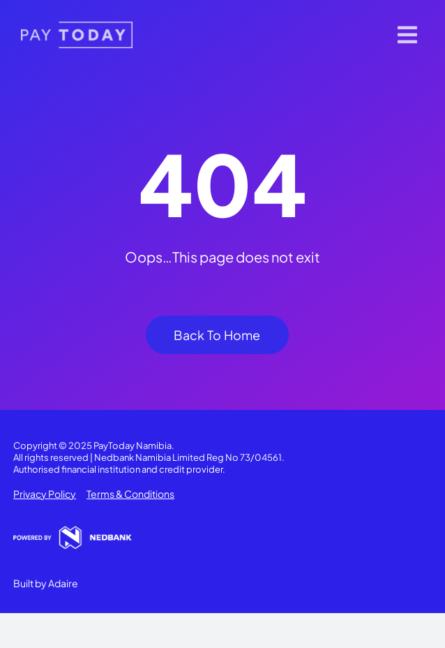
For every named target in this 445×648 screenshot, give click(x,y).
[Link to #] (407, 35)
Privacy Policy (44, 493)
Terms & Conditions (130, 493)
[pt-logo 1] (77, 27)
